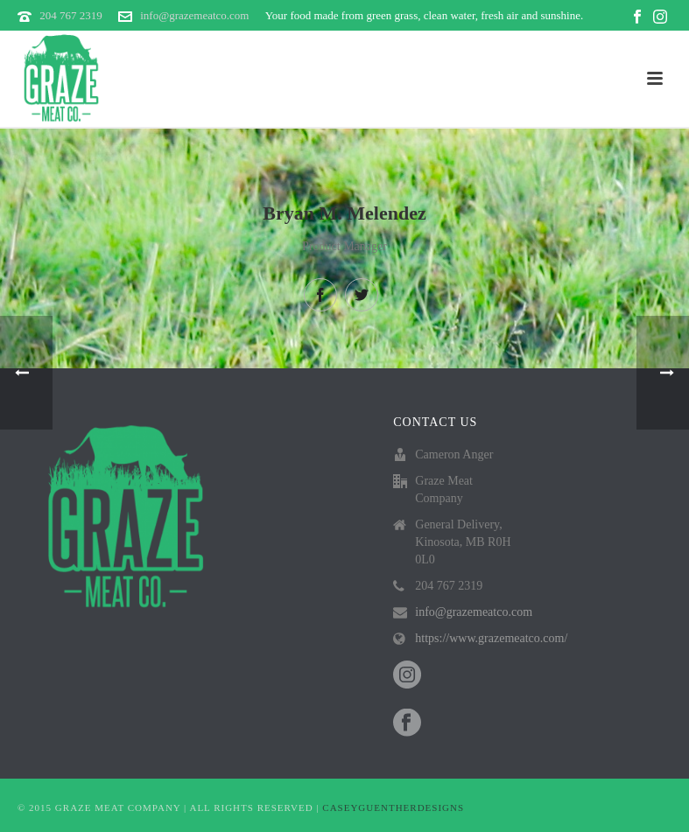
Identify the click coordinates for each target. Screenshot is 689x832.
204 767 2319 (70, 15)
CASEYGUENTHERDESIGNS (393, 807)
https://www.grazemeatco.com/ (491, 638)
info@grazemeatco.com (194, 15)
